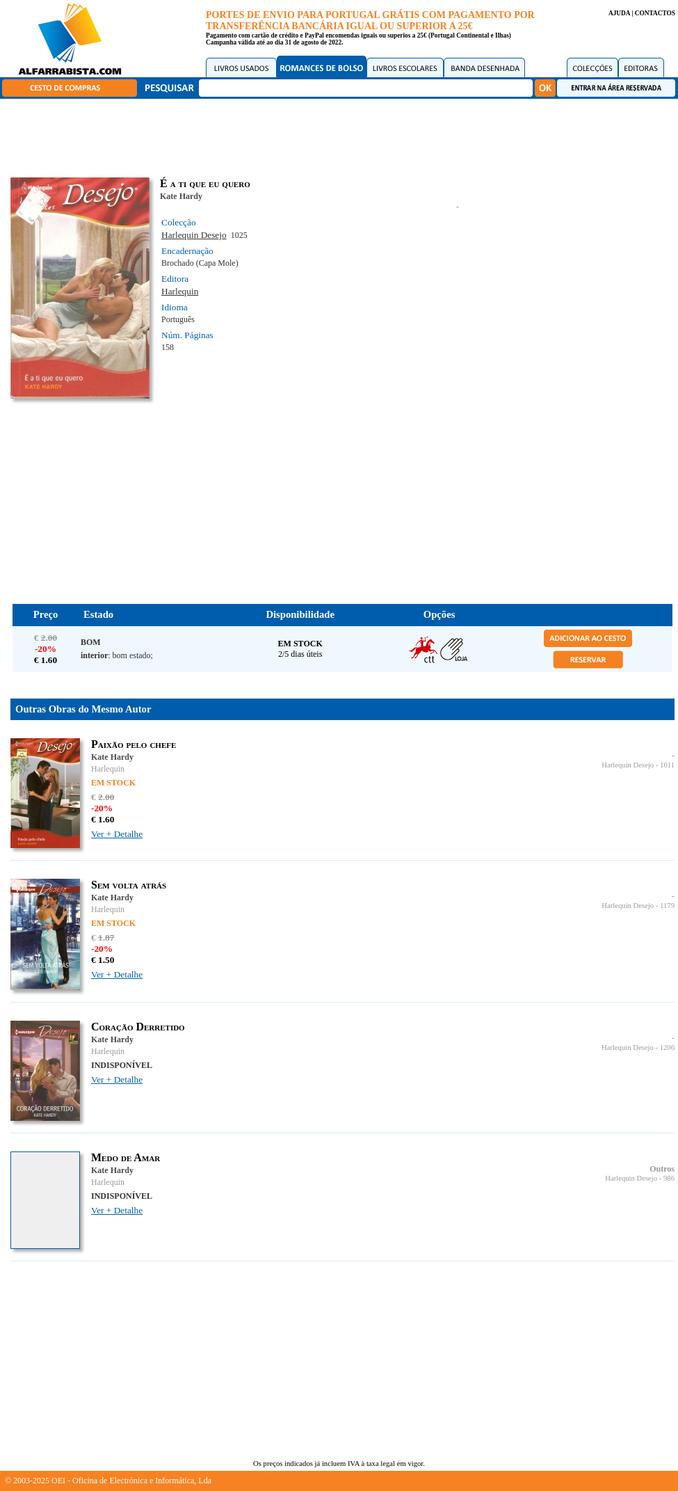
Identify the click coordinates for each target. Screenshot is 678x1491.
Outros (662, 1169)
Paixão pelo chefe (133, 744)
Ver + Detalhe (117, 834)
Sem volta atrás (128, 885)
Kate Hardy (181, 196)
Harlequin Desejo (194, 235)
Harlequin (179, 291)
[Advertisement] (343, 135)
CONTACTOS (655, 13)
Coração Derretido (138, 1026)
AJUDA (619, 13)
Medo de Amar (125, 1157)
